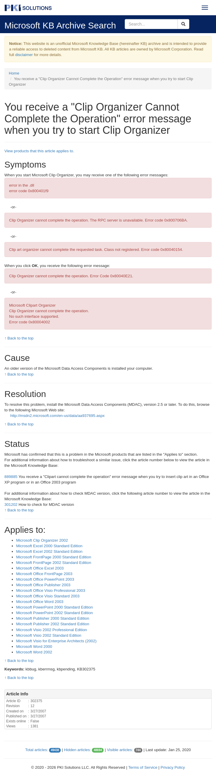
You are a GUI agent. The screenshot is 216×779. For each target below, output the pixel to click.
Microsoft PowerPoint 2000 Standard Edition (54, 607)
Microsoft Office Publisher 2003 (43, 585)
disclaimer (24, 55)
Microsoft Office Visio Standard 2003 (48, 596)
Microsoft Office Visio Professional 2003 (50, 590)
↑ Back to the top (18, 338)
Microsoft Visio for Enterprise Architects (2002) (56, 641)
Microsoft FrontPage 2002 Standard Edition (53, 562)
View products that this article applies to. (39, 151)
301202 (11, 504)
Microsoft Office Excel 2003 (40, 568)
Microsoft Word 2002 (34, 652)
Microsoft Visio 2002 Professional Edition (51, 630)
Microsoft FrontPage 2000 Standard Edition (53, 557)
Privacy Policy (173, 767)
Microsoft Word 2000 (34, 646)
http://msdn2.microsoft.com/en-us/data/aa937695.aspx (57, 415)
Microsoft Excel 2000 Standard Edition (49, 546)
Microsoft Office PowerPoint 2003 (45, 579)
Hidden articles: (77, 750)
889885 (10, 476)
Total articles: (36, 750)
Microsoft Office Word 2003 (39, 601)
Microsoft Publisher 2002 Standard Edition (52, 624)
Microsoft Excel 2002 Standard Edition (49, 551)
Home (14, 73)
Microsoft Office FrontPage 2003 (44, 574)
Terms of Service (142, 767)
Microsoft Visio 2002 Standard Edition (48, 635)
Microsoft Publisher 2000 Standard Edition (52, 618)
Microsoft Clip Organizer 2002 (42, 540)
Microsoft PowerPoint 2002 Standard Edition (54, 613)
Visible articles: (120, 750)
